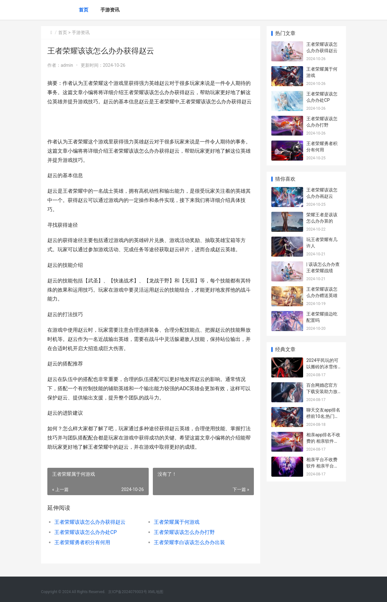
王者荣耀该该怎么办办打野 (184, 532)
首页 (83, 10)
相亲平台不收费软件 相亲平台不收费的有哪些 (322, 465)
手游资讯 (109, 10)
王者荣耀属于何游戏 (177, 522)
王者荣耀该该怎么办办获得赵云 (90, 522)
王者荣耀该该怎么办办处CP (85, 532)
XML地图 (155, 592)
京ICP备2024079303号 (127, 592)
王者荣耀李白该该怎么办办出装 (189, 542)
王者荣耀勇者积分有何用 (82, 542)
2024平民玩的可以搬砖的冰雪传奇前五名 (322, 366)
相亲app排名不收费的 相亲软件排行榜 (323, 441)
